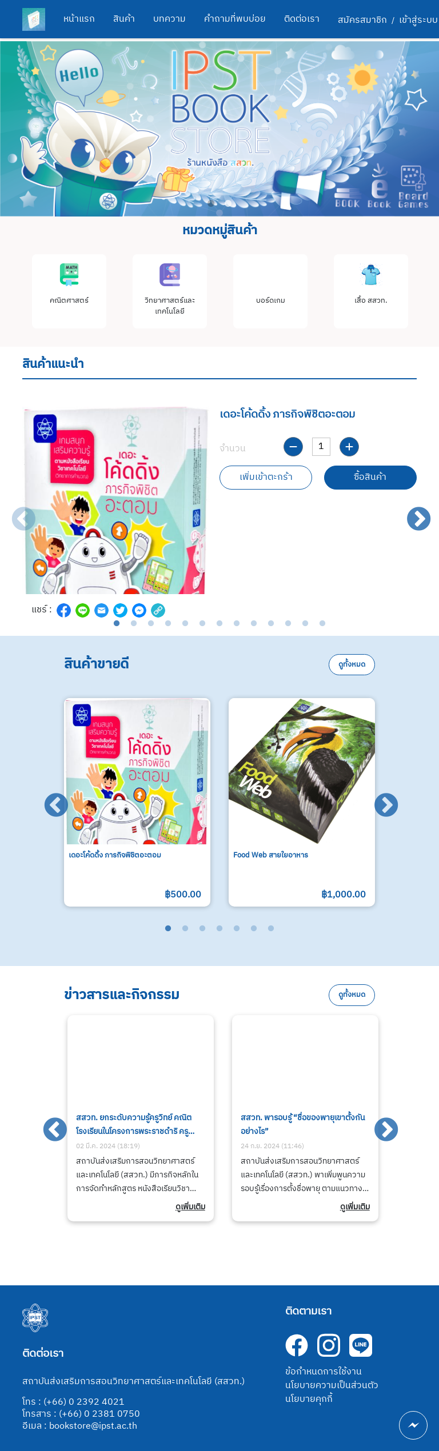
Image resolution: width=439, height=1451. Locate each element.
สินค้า (124, 19)
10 (271, 624)
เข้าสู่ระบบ (418, 20)
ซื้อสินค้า (370, 477)
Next (411, 512)
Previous (15, 512)
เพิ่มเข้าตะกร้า (266, 477)
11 (288, 624)
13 (322, 624)
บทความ (169, 19)
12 (305, 624)
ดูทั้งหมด (351, 665)
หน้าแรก (79, 19)
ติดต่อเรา (302, 19)
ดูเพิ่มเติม (190, 1207)
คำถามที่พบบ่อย (235, 19)
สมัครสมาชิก (362, 20)
